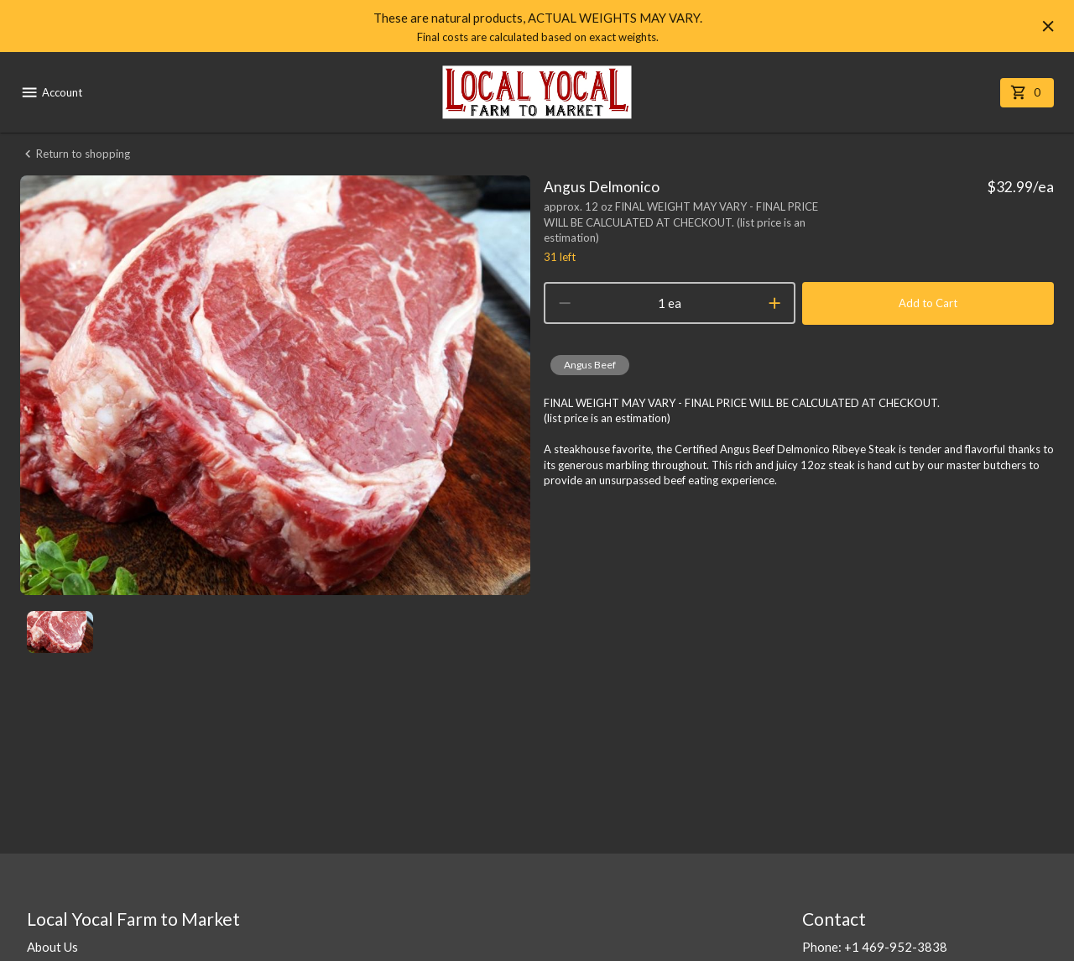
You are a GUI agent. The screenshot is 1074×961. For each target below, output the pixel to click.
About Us (52, 946)
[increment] (774, 303)
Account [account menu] (51, 92)
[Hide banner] (1048, 26)
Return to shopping (75, 154)
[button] (589, 365)
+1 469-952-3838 (895, 946)
